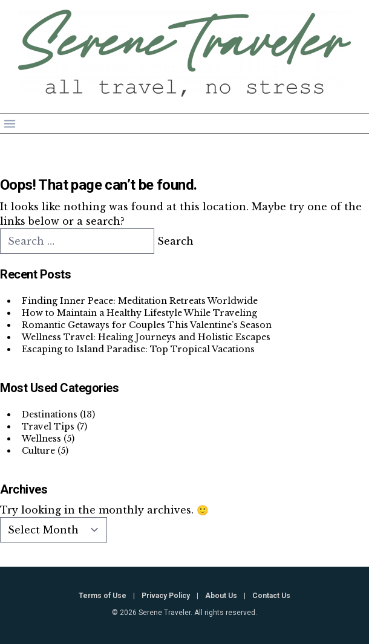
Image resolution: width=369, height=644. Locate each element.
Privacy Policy (166, 595)
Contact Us (271, 595)
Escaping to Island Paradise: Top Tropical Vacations (138, 349)
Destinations (49, 414)
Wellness (41, 438)
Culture (38, 450)
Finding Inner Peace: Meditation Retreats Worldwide (140, 300)
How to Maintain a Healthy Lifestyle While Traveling (139, 313)
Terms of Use (102, 595)
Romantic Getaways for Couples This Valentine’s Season (147, 325)
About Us (221, 595)
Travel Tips (48, 426)
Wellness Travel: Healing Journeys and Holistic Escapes (146, 337)
